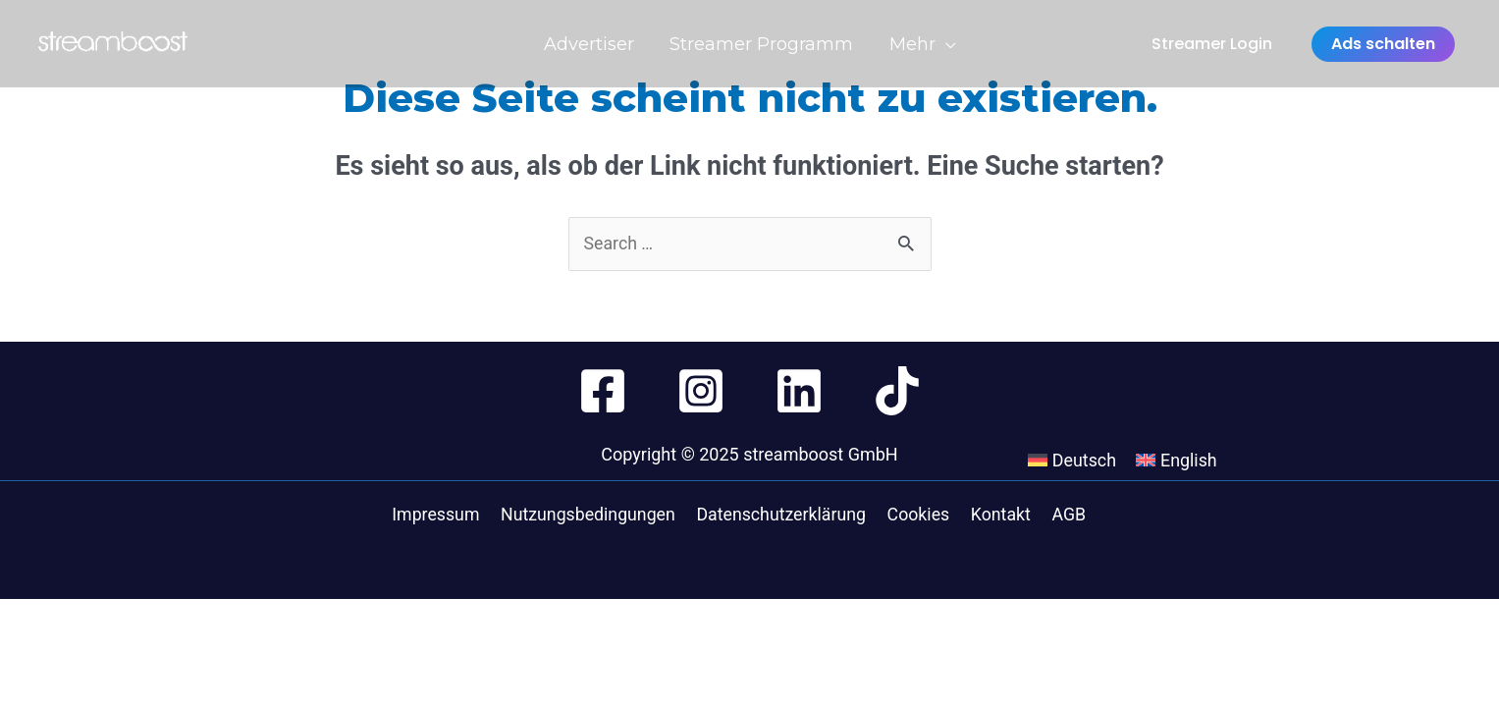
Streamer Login (1211, 46)
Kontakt (1000, 515)
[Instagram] (700, 390)
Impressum (443, 515)
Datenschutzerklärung (786, 515)
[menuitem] (1097, 515)
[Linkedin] (799, 390)
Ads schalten (1383, 46)
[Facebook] (602, 390)
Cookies (921, 515)
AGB (1065, 515)
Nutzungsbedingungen (593, 515)
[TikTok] (897, 390)
